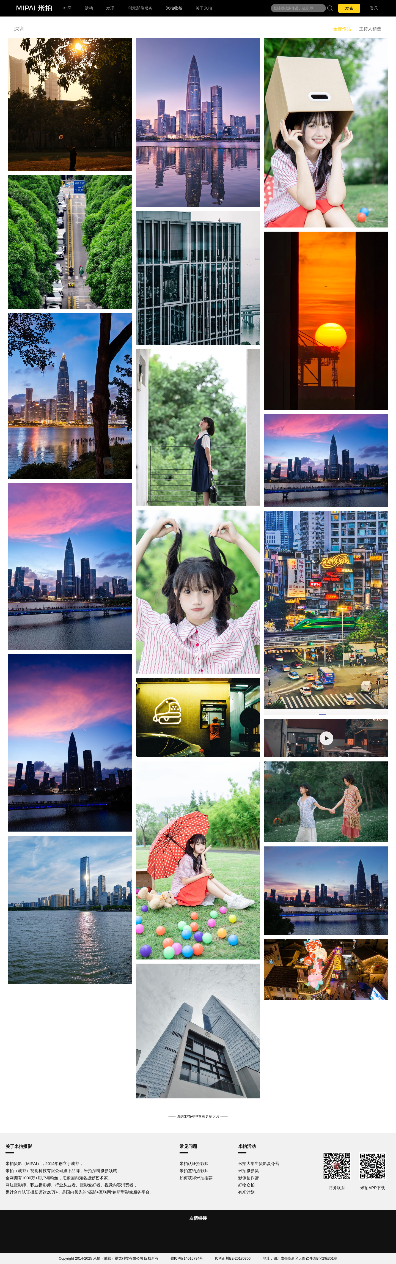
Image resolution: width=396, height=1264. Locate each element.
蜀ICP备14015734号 (186, 1258)
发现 (110, 8)
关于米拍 (204, 8)
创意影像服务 (140, 8)
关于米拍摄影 (19, 1146)
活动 (89, 8)
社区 (67, 8)
